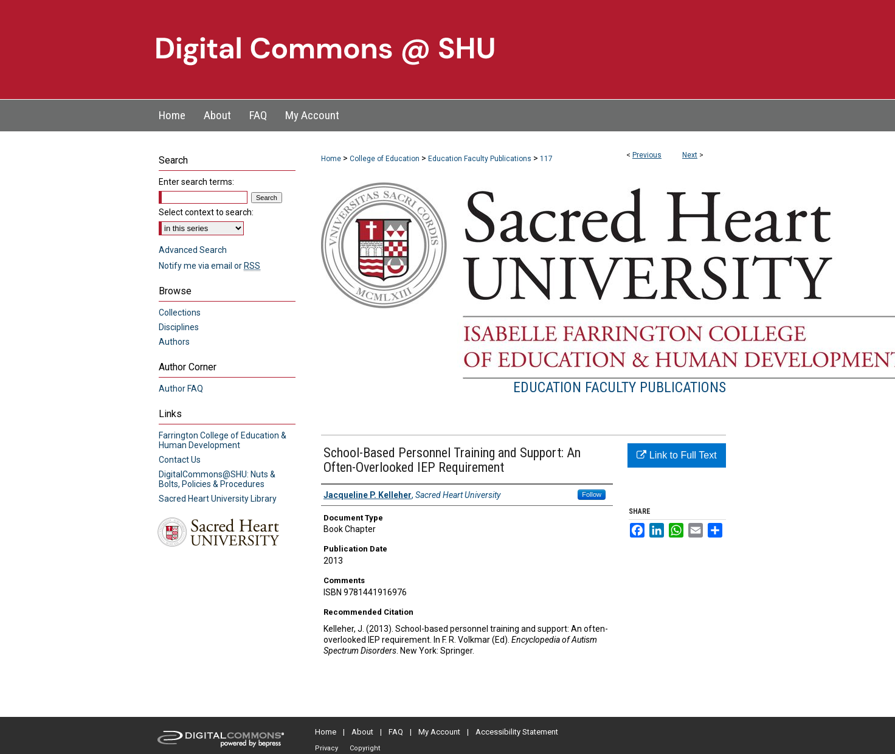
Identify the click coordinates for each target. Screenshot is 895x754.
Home (331, 158)
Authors (174, 342)
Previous (647, 155)
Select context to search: (206, 212)
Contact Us (180, 460)
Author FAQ (181, 388)
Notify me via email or (209, 266)
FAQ (396, 731)
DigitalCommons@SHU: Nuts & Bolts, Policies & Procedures (217, 479)
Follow (591, 494)
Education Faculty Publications (479, 158)
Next (689, 155)
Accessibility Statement (516, 731)
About (362, 731)
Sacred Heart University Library (218, 498)
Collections (180, 312)
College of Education (385, 158)
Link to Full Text (676, 455)
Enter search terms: (196, 182)
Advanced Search (193, 250)
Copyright (365, 748)
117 (546, 158)
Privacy (326, 748)
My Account (439, 731)
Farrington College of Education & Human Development (222, 440)
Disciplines (179, 327)
